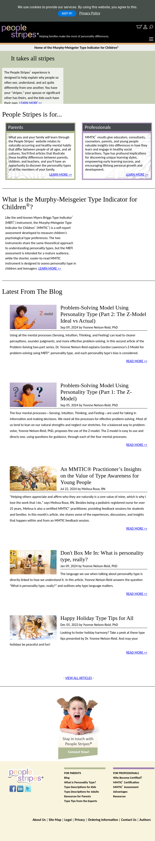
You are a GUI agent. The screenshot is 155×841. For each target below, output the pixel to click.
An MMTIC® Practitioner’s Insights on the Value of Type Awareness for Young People (100, 475)
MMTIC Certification (126, 782)
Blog (67, 778)
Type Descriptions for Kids (80, 787)
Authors (145, 820)
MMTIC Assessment (126, 787)
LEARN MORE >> (30, 103)
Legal (68, 820)
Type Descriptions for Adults (81, 792)
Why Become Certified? (127, 778)
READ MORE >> (136, 361)
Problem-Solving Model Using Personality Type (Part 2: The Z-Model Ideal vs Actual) (103, 314)
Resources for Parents (77, 796)
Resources (119, 796)
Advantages (120, 792)
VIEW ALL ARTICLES (78, 678)
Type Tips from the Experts (80, 801)
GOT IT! (67, 13)
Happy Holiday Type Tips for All (97, 618)
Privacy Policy (89, 13)
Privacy (80, 820)
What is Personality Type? (80, 782)
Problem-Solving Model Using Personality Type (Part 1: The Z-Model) (96, 392)
